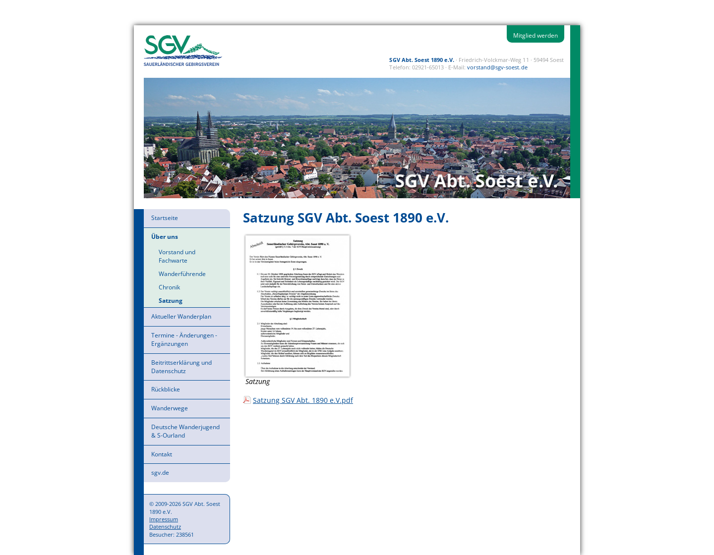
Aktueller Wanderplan (181, 316)
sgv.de (160, 472)
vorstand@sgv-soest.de (497, 67)
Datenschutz (165, 526)
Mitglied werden (535, 35)
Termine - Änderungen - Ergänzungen (184, 339)
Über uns (164, 236)
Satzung (170, 300)
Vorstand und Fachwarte (177, 256)
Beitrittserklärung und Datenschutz (181, 366)
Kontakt (161, 454)
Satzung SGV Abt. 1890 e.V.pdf (303, 400)
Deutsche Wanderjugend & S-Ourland (185, 431)
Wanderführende (182, 274)
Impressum (163, 519)
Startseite (164, 218)
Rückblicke (165, 389)
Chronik (169, 287)
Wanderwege (169, 408)
